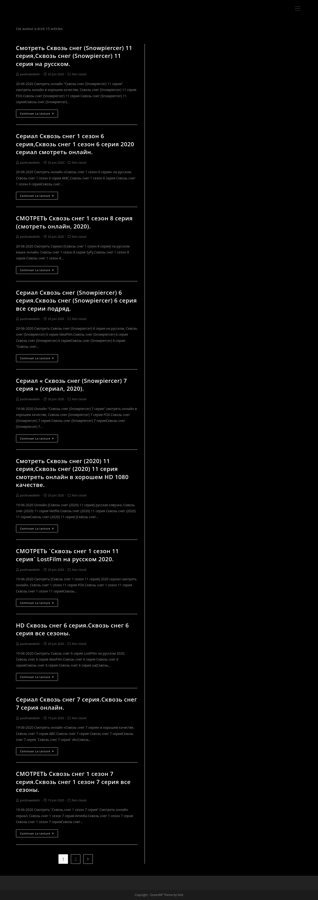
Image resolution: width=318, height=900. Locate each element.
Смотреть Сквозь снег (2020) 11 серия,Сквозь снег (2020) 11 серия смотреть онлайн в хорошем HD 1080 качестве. (72, 473)
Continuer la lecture (37, 113)
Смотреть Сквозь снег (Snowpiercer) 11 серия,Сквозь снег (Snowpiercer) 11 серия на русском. (74, 56)
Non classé (79, 74)
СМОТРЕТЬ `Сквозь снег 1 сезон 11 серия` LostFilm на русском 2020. (67, 555)
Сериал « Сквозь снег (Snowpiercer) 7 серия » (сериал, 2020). (71, 385)
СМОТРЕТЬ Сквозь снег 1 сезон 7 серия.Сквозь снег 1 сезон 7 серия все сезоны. (73, 782)
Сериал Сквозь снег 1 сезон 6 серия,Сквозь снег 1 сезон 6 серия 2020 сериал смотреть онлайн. (75, 144)
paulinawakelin (30, 74)
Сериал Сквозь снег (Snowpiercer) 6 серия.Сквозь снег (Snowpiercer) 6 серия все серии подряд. (76, 300)
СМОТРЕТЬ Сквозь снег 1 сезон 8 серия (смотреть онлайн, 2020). (74, 222)
